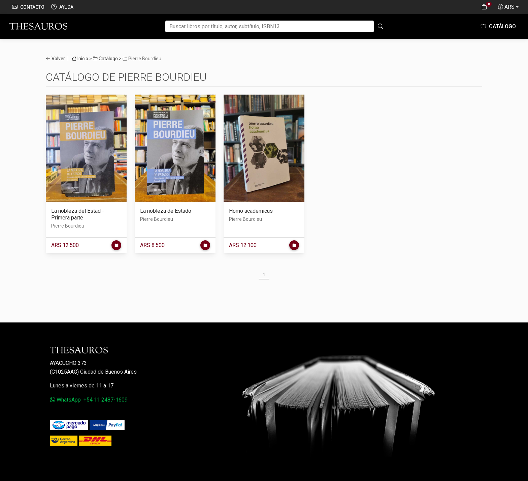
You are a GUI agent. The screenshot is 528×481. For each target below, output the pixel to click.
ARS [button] (506, 7)
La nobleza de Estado (165, 211)
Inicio (80, 58)
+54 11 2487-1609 (106, 400)
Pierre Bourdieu (67, 226)
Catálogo (498, 26)
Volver (58, 58)
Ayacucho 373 (68, 363)
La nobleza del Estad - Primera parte (77, 214)
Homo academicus (251, 211)
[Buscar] (269, 26)
